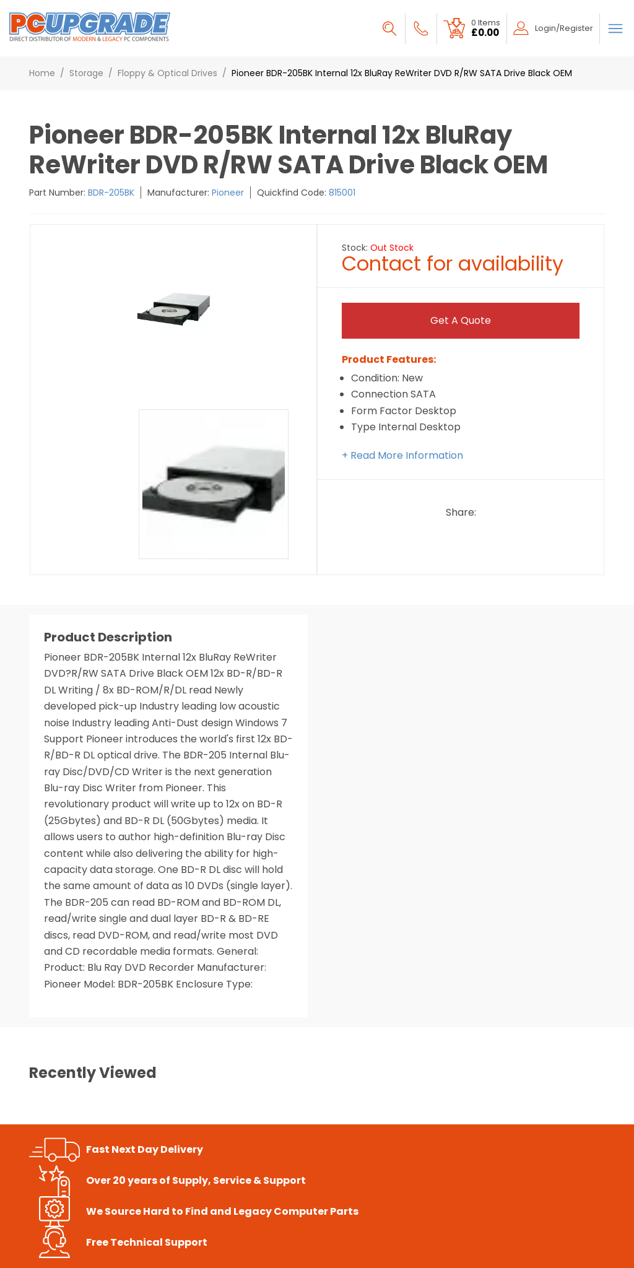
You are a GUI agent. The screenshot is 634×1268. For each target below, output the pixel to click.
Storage (86, 73)
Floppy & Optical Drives (167, 73)
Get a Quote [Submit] (460, 320)
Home (42, 73)
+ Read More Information (402, 455)
